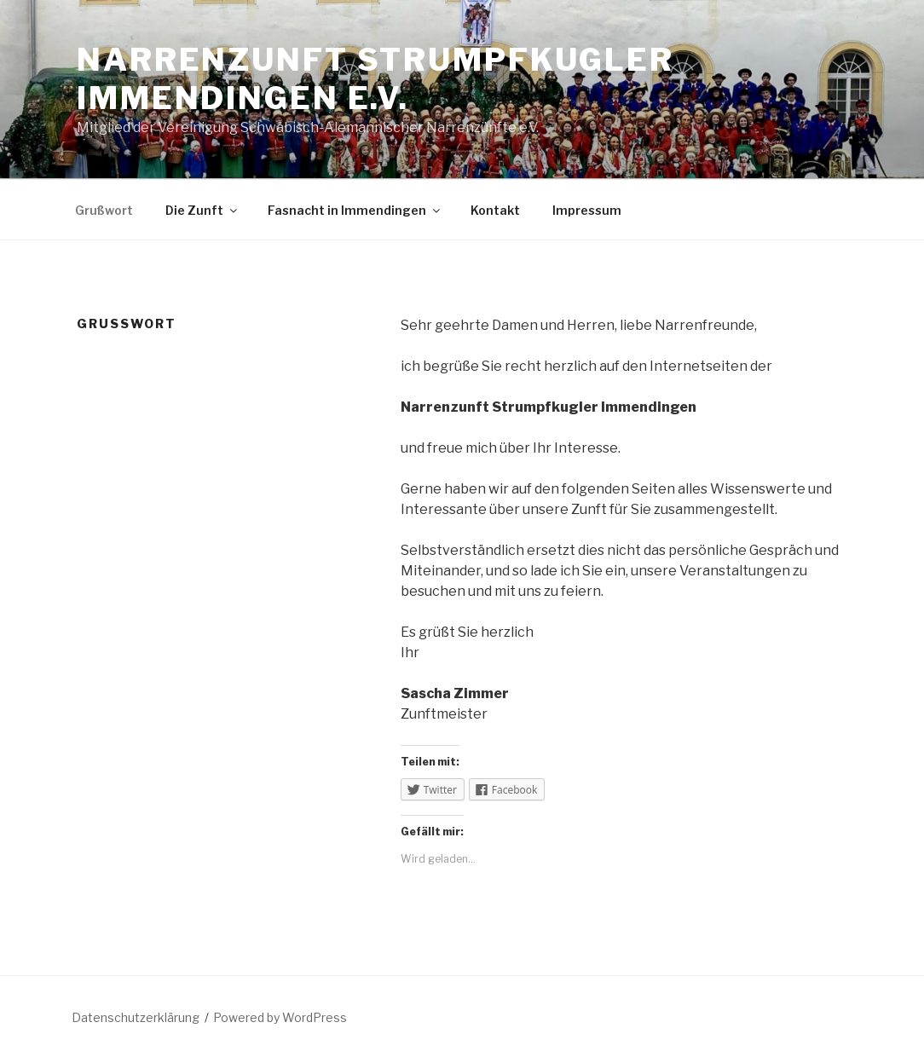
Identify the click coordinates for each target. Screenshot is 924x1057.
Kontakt (495, 210)
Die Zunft (202, 210)
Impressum (586, 210)
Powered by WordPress (280, 1017)
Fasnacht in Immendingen (355, 210)
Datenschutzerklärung (135, 1017)
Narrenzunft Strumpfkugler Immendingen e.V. (375, 79)
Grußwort (104, 210)
